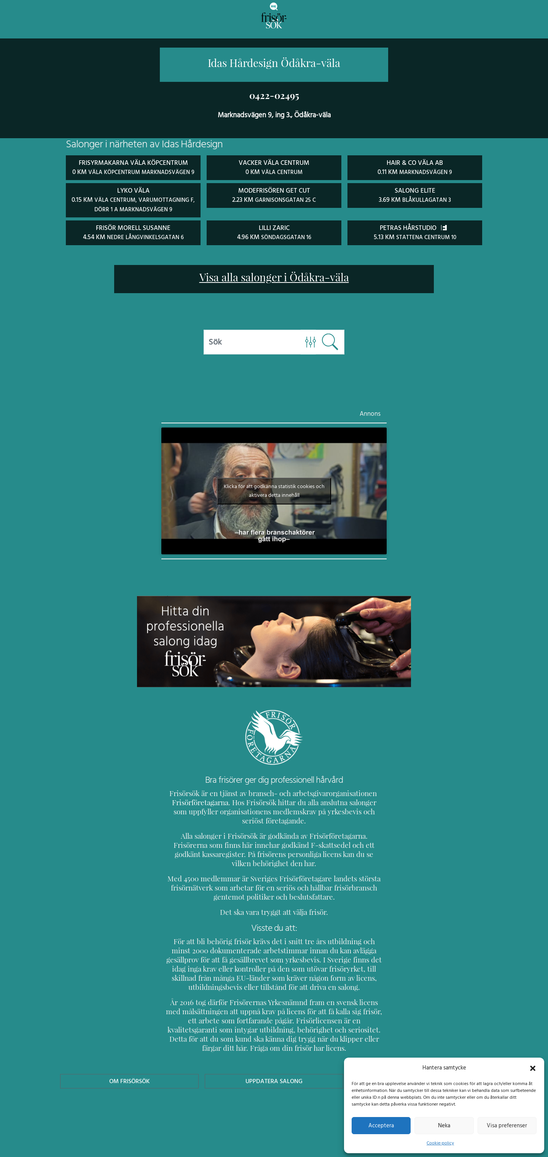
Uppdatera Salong (274, 1079)
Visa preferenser (507, 1125)
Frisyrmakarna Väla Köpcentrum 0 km (133, 171)
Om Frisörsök (129, 1079)
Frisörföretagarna (199, 810)
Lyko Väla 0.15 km (133, 207)
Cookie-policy (440, 1143)
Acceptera (381, 1125)
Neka (444, 1125)
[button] (533, 1067)
